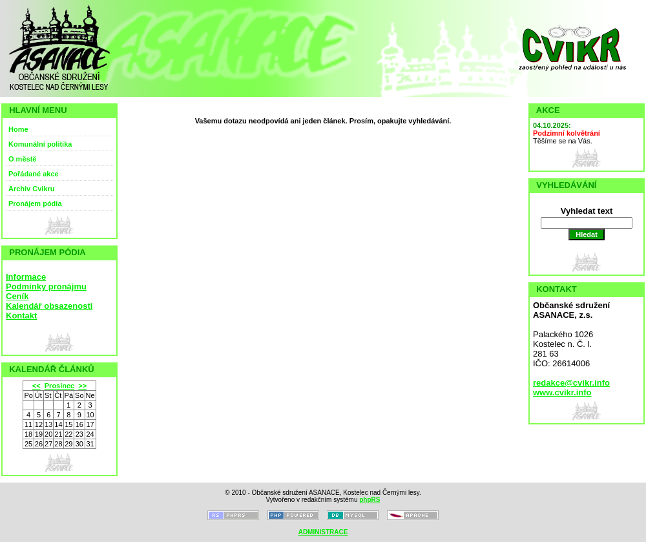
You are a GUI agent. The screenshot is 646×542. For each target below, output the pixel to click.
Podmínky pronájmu (46, 286)
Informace (26, 277)
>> (82, 386)
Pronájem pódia (35, 203)
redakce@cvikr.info (571, 383)
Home (18, 129)
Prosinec (59, 386)
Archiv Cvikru (31, 189)
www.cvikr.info (562, 392)
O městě (22, 159)
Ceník (17, 296)
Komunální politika (40, 144)
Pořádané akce (33, 174)
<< (36, 386)
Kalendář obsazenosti (49, 306)
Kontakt (21, 315)
